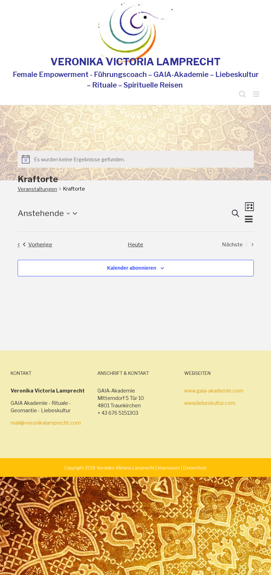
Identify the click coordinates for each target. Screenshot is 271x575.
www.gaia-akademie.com (213, 391)
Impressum (169, 468)
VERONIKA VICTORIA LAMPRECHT (135, 62)
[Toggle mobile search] (242, 94)
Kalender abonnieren (131, 268)
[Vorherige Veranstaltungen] (33, 244)
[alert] (136, 159)
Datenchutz (195, 468)
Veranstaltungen (37, 189)
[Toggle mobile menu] (256, 94)
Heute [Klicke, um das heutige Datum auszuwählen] (135, 244)
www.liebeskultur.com (209, 403)
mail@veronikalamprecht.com (46, 423)
